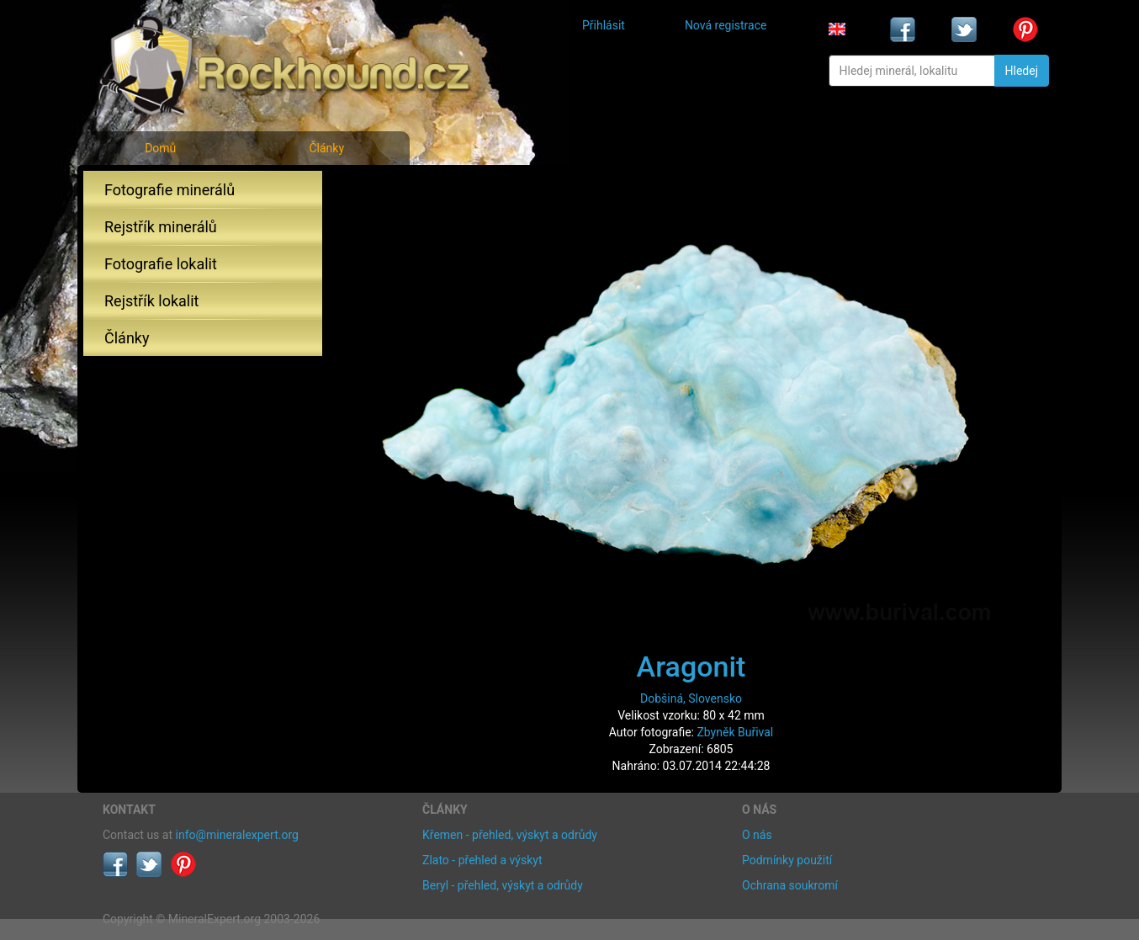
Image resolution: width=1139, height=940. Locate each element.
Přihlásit (603, 25)
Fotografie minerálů (169, 190)
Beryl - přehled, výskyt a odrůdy (502, 885)
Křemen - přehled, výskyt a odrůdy (509, 835)
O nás (757, 835)
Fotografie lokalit (160, 264)
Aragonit (691, 666)
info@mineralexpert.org (237, 835)
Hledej (1021, 70)
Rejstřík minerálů (160, 227)
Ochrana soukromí (790, 885)
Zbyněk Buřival (735, 732)
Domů (160, 148)
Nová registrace (726, 25)
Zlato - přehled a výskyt (482, 860)
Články (326, 148)
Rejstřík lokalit (151, 301)
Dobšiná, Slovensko (691, 698)
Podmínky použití (787, 860)
